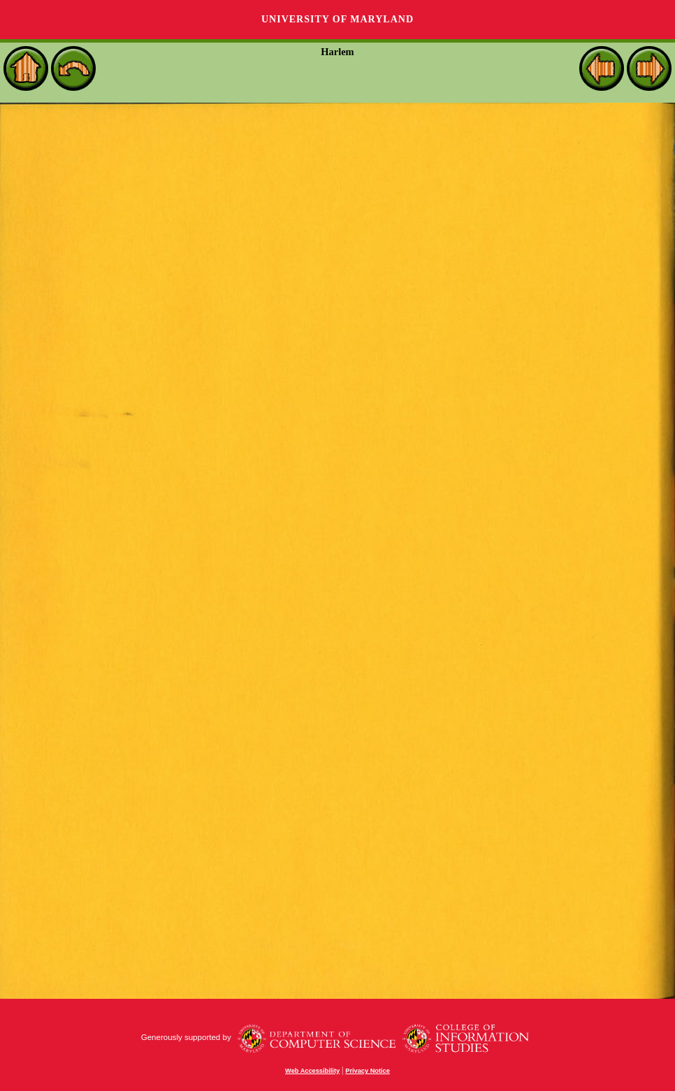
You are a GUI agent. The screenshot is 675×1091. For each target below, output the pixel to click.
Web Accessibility (312, 1070)
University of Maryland (337, 19)
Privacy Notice (367, 1070)
